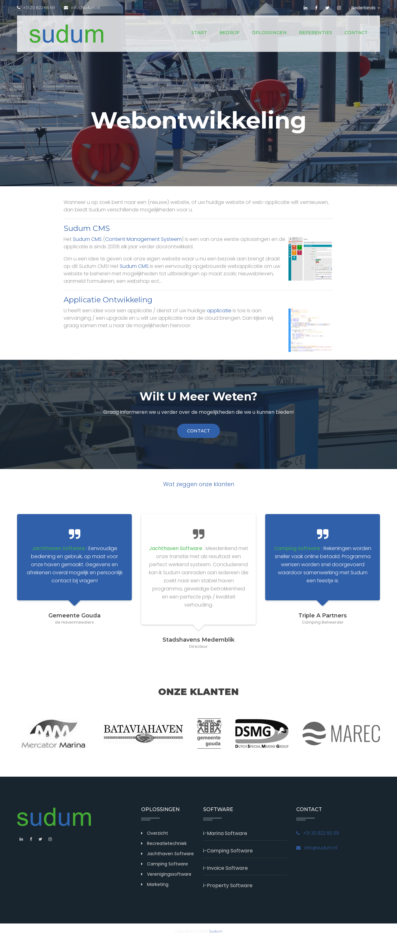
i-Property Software (227, 885)
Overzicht (157, 833)
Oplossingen (269, 32)
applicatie (219, 310)
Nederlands (365, 7)
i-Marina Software (225, 833)
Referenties (315, 32)
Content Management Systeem (143, 239)
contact (198, 431)
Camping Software (167, 864)
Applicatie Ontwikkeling (108, 299)
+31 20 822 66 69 (36, 7)
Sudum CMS (87, 228)
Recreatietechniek (167, 843)
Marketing (157, 884)
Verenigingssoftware (169, 874)
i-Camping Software (228, 850)
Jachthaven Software (170, 854)
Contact (356, 32)
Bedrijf (229, 32)
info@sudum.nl (82, 7)
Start (199, 32)
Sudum (216, 931)
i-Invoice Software (225, 868)
